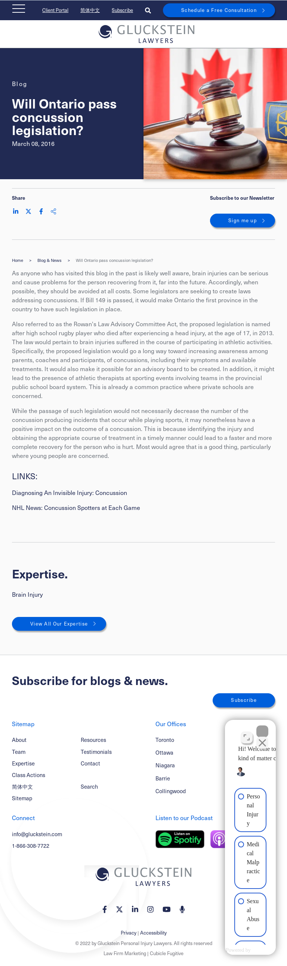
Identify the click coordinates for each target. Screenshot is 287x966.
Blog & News (49, 260)
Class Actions (28, 775)
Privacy (128, 932)
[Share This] (53, 211)
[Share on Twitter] (28, 211)
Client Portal (55, 10)
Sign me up (242, 220)
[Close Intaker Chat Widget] (262, 727)
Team (18, 751)
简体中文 (90, 10)
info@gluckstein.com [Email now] (37, 834)
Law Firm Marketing (125, 953)
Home (17, 260)
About (19, 739)
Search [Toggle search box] (89, 786)
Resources (93, 739)
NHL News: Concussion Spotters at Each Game (76, 507)
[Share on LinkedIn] (15, 211)
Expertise (23, 763)
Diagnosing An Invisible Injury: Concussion (69, 492)
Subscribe (122, 10)
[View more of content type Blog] (20, 84)
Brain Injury (27, 594)
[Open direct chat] (247, 733)
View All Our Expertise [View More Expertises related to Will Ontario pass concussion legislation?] (59, 623)
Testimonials (96, 751)
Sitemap (22, 798)
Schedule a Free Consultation (219, 10)
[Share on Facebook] (41, 211)
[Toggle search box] (148, 10)
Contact (90, 763)
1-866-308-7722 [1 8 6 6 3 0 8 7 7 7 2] (30, 845)
